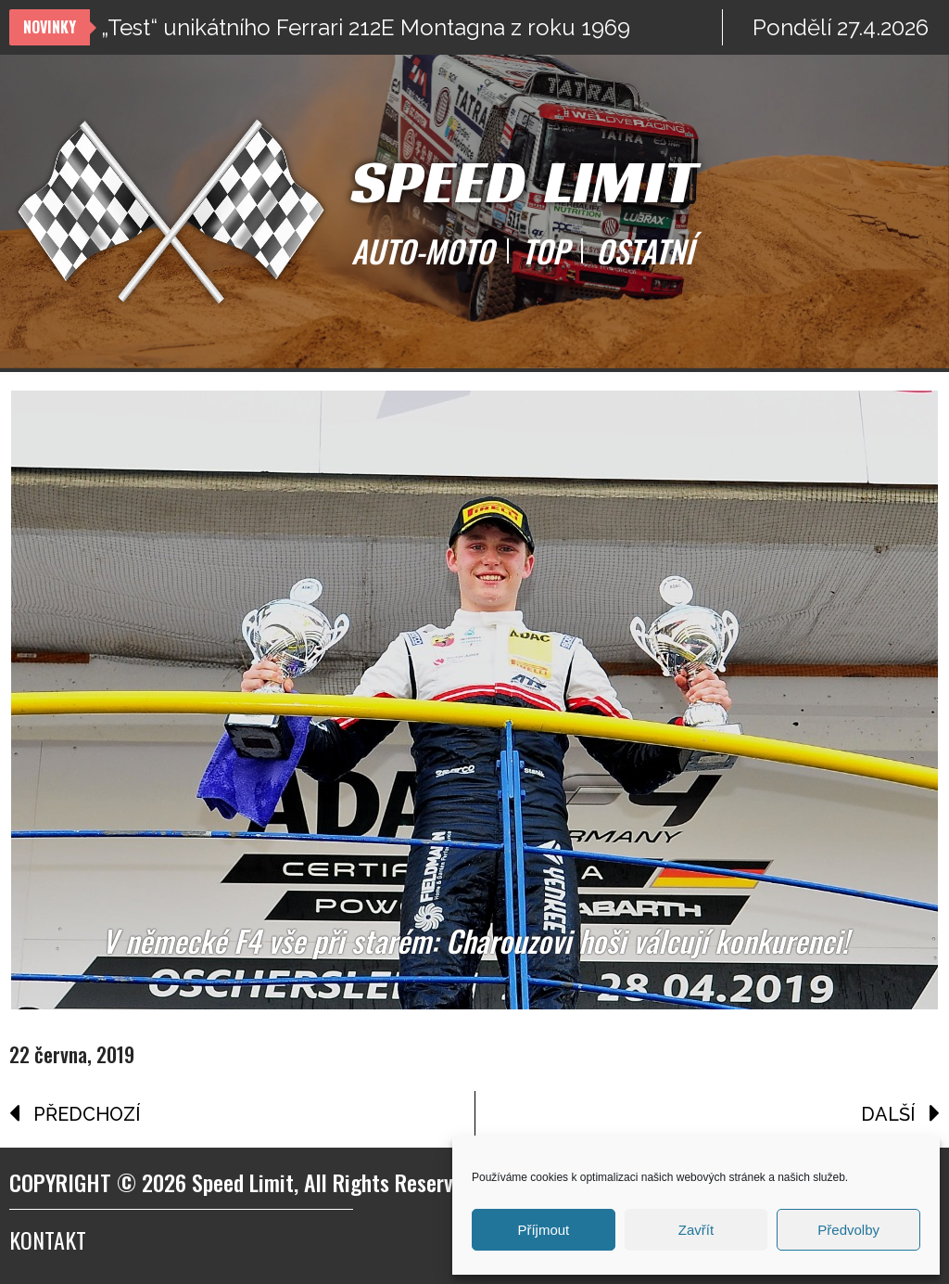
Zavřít (696, 1230)
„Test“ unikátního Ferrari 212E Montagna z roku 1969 (365, 27)
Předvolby (848, 1230)
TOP (545, 251)
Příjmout (543, 1230)
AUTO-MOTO (422, 251)
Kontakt (47, 1239)
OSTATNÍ (644, 251)
